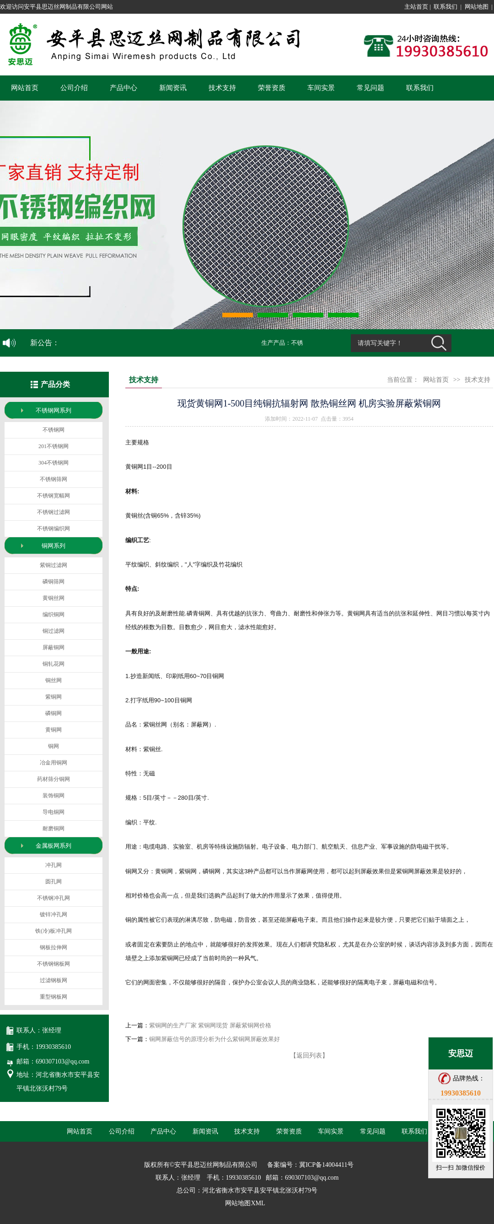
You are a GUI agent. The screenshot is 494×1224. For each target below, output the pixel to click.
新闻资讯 (173, 87)
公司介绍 (74, 87)
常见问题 (370, 87)
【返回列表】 (309, 1055)
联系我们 (445, 6)
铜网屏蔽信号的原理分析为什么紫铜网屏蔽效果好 (214, 1039)
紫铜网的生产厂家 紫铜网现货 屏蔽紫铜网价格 (210, 1025)
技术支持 (222, 87)
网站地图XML (245, 1203)
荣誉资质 (271, 87)
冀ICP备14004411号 (326, 1164)
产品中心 (123, 87)
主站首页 (416, 6)
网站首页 (24, 87)
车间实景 (321, 87)
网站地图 (477, 6)
